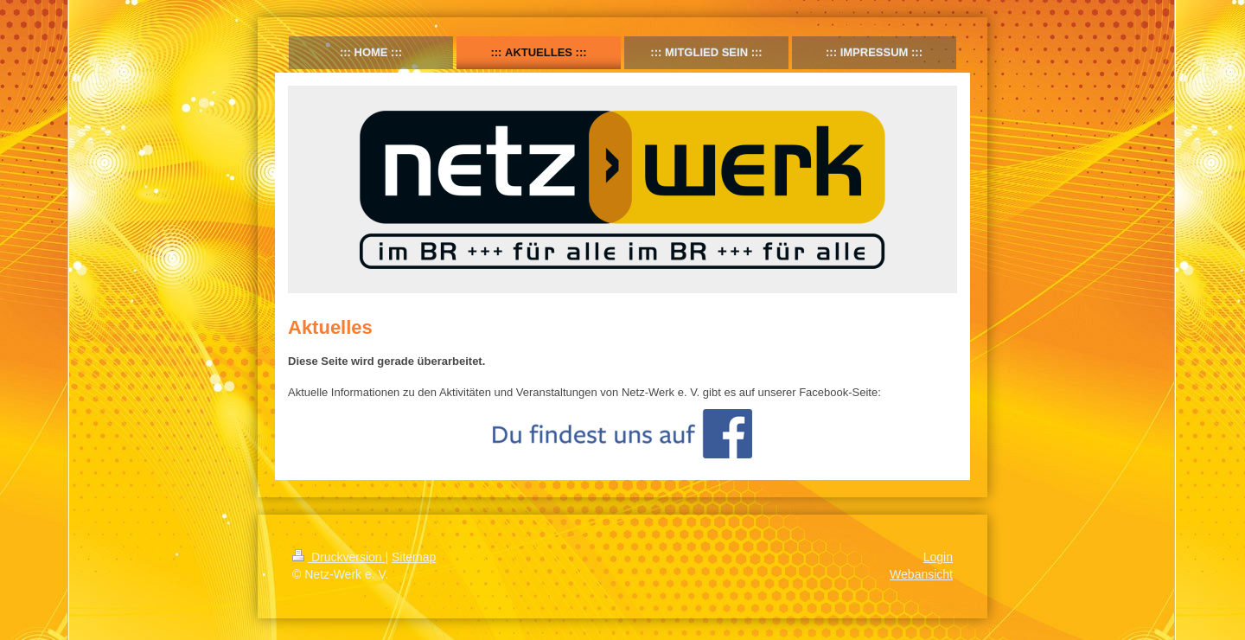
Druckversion (338, 557)
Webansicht (921, 574)
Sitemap (414, 557)
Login (938, 557)
